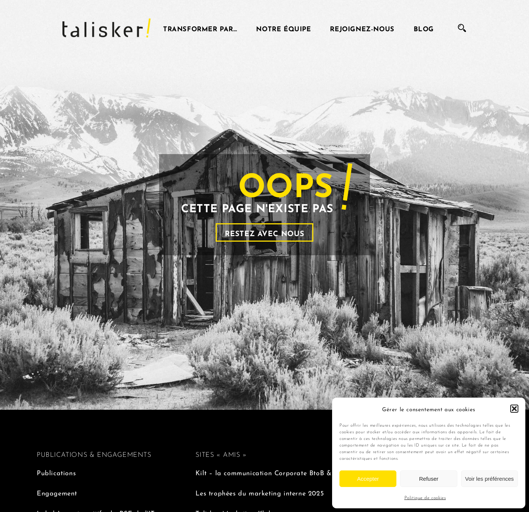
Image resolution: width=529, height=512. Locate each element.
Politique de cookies (425, 497)
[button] (514, 408)
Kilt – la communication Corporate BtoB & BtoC (272, 472)
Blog (424, 28)
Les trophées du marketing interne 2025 (259, 492)
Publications (56, 472)
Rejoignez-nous (362, 28)
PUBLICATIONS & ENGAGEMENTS (94, 453)
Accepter (368, 479)
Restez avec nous (265, 232)
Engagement (57, 492)
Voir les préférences (489, 479)
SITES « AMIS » (220, 453)
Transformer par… (200, 28)
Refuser (429, 479)
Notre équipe (283, 28)
